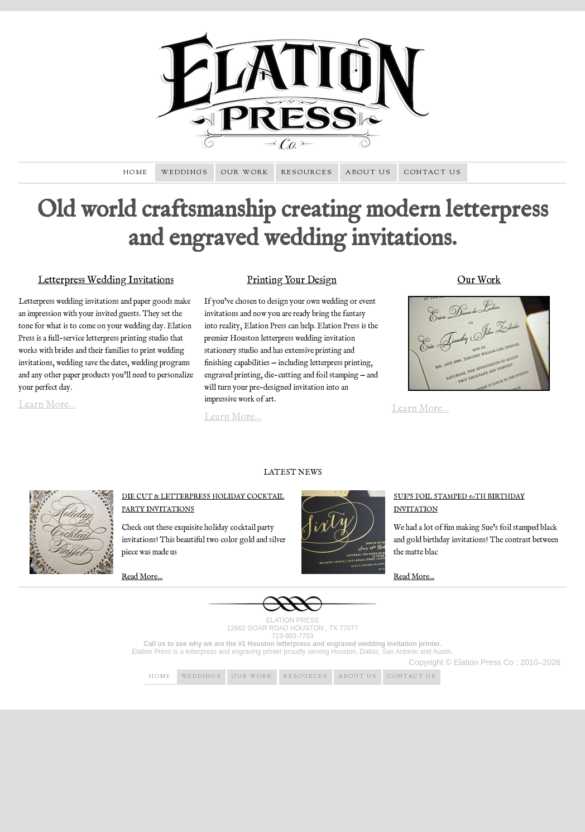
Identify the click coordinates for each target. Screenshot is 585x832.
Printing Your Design (292, 280)
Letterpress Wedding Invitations (106, 280)
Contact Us (433, 172)
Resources (307, 172)
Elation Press (292, 90)
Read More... (414, 577)
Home (135, 172)
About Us (368, 172)
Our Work (244, 172)
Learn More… (46, 405)
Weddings (184, 172)
